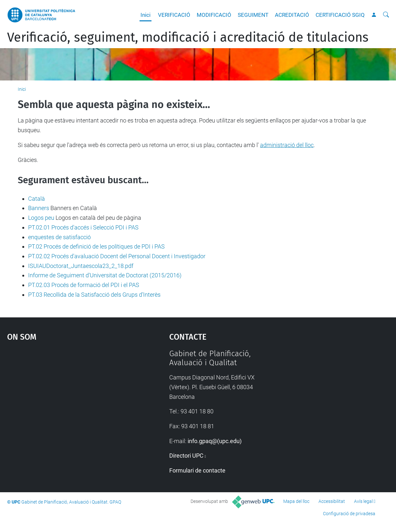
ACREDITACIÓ (292, 15)
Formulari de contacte (197, 470)
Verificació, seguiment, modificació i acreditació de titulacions (188, 37)
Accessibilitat (331, 501)
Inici (146, 15)
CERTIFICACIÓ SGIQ (340, 15)
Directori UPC (186, 455)
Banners (38, 208)
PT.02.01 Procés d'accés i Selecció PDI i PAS (83, 227)
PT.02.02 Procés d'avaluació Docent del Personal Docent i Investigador (116, 256)
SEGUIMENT (253, 15)
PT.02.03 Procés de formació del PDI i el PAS (83, 285)
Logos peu (41, 217)
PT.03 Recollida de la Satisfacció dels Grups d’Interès (94, 294)
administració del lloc (287, 145)
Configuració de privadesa (349, 513)
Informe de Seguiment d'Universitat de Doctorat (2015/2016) (105, 275)
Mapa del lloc (296, 501)
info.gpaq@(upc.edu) (215, 441)
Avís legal (363, 501)
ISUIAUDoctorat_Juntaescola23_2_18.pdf (80, 265)
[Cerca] (386, 15)
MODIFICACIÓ (214, 15)
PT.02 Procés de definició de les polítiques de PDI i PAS (96, 246)
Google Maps (68, 397)
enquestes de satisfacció (59, 237)
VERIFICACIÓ (174, 15)
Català (36, 198)
